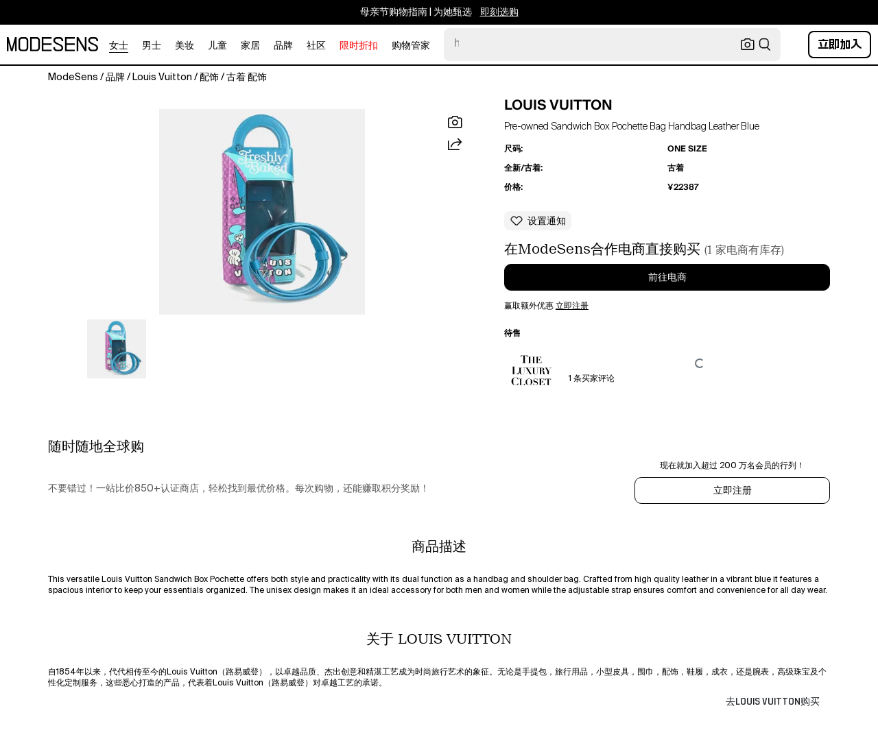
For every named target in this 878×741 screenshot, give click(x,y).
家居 (250, 46)
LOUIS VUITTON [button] (558, 105)
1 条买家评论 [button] (592, 379)
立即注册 (732, 491)
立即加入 (840, 44)
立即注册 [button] (572, 306)
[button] (262, 212)
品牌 (283, 46)
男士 (151, 46)
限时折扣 (359, 46)
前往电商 (667, 277)
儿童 (217, 46)
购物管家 (411, 46)
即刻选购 (499, 12)
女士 (118, 46)
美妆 (184, 46)
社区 (316, 46)
